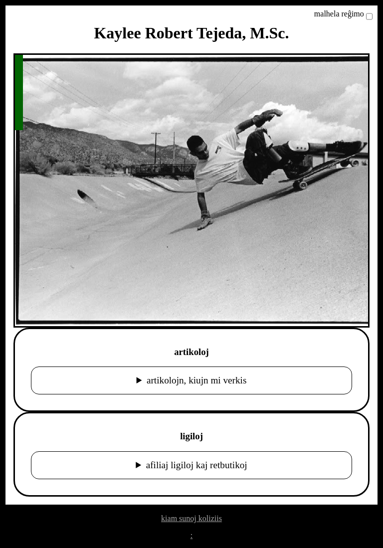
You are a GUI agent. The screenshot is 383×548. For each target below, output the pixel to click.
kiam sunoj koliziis (191, 518)
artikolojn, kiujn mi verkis (196, 380)
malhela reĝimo (339, 13)
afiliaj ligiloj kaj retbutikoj (196, 465)
